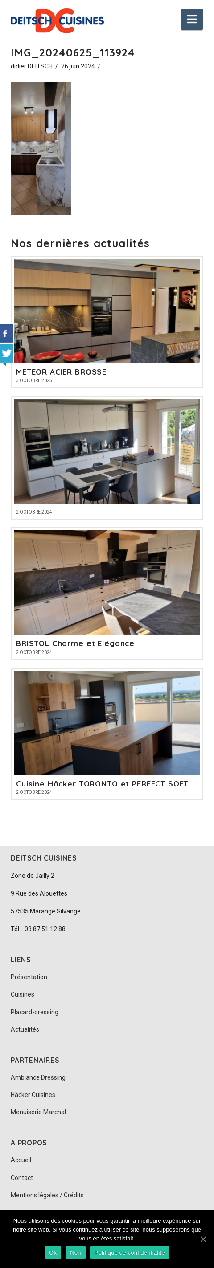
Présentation (29, 977)
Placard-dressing (34, 1012)
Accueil (21, 1160)
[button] (192, 19)
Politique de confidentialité (130, 1252)
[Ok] (202, 1239)
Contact (22, 1177)
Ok (53, 1252)
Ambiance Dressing (38, 1077)
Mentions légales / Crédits (47, 1195)
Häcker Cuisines (33, 1094)
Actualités (25, 1029)
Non (75, 1252)
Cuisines (22, 994)
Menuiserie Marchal (38, 1112)
